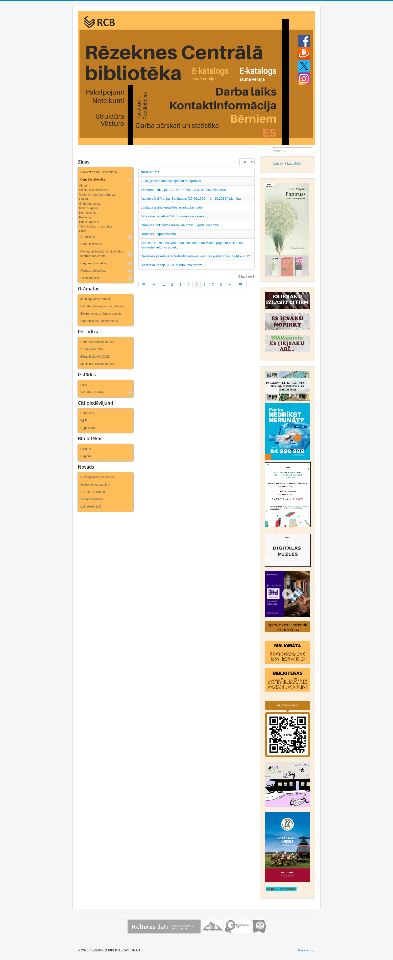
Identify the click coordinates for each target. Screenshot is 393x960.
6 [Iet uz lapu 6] (205, 284)
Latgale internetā (91, 499)
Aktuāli (83, 185)
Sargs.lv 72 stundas (281, 889)
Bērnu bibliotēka (91, 244)
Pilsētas (85, 449)
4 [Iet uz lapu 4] (188, 284)
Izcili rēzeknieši (90, 506)
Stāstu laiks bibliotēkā (93, 190)
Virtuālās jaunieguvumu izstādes (102, 306)
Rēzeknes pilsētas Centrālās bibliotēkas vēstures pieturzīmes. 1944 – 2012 (195, 256)
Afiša (83, 385)
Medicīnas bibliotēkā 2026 (97, 364)
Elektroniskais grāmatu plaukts (100, 313)
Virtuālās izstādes (92, 392)
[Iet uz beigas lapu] (241, 284)
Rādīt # (239, 158)
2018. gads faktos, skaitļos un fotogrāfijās (171, 181)
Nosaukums (150, 172)
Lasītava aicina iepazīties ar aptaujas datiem (173, 207)
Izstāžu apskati (89, 208)
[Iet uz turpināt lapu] (230, 284)
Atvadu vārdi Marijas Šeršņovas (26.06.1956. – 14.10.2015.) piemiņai (191, 198)
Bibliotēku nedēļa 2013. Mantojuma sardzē (172, 265)
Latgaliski (294, 163)
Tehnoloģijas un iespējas (95, 226)
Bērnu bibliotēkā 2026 (95, 356)
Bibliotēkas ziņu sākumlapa (98, 172)
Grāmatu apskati (90, 203)
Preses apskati (89, 222)
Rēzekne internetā (92, 492)
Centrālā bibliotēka (92, 179)
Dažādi (83, 199)
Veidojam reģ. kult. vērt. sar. (97, 194)
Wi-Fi (83, 420)
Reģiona (86, 456)
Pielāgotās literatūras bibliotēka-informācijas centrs (101, 254)
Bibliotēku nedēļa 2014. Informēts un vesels (172, 216)
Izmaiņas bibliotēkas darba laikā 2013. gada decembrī (180, 225)
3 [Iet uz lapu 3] (180, 284)
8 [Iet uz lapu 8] (221, 284)
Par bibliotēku (88, 213)
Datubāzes (87, 413)
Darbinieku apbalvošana (158, 234)
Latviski (278, 163)
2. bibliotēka (88, 237)
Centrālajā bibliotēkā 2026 (97, 342)
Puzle (83, 231)
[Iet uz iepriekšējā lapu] (154, 284)
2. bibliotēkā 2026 (92, 349)
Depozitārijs (88, 428)
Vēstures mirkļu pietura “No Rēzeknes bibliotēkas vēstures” (184, 190)
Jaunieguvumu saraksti (95, 299)
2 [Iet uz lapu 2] (172, 284)
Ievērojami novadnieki (95, 484)
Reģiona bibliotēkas (93, 263)
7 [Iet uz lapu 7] (213, 284)
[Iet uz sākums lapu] (143, 284)
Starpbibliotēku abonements (99, 321)
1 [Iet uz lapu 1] (164, 284)
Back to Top (306, 950)
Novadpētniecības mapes (97, 477)
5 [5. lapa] (196, 284)
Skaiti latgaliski (90, 278)
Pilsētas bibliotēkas (93, 270)
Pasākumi (85, 217)
